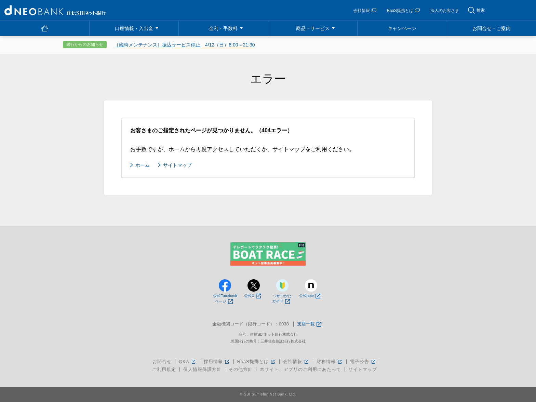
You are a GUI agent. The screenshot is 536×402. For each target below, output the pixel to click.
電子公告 (363, 361)
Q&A (187, 361)
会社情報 (364, 10)
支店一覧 (309, 324)
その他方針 (241, 369)
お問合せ (162, 361)
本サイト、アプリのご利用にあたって (300, 369)
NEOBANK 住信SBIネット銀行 (55, 10)
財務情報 (330, 361)
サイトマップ (177, 165)
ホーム (142, 165)
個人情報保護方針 (202, 369)
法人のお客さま (444, 10)
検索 (481, 10)
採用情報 (217, 361)
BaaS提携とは (403, 10)
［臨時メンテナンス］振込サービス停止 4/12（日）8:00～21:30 (184, 45)
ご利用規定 (164, 369)
